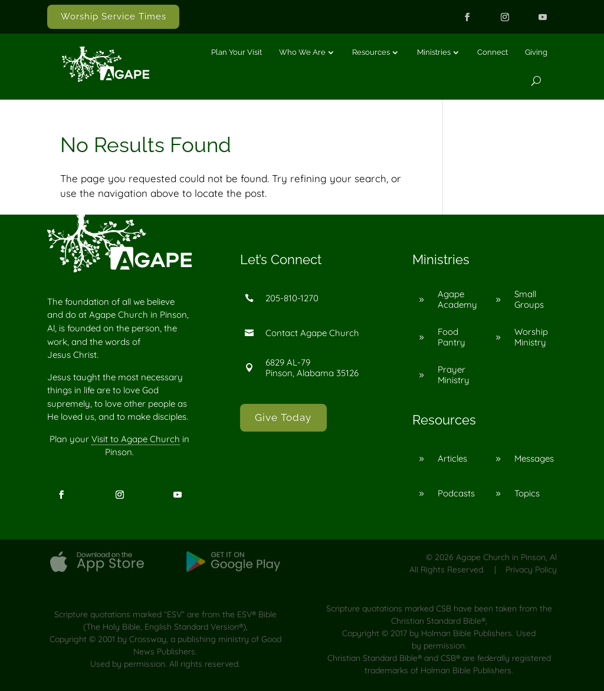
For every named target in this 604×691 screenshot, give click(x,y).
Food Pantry (451, 337)
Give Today (283, 417)
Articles (452, 458)
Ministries (434, 52)
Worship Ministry (531, 337)
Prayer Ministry (454, 375)
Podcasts (456, 493)
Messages (534, 458)
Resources (371, 52)
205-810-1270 (292, 298)
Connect (492, 52)
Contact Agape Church (312, 332)
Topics (527, 493)
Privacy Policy (531, 569)
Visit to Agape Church (135, 439)
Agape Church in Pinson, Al (506, 557)
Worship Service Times (113, 16)
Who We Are (302, 52)
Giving (536, 52)
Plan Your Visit (236, 52)
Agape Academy (457, 299)
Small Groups (529, 299)
